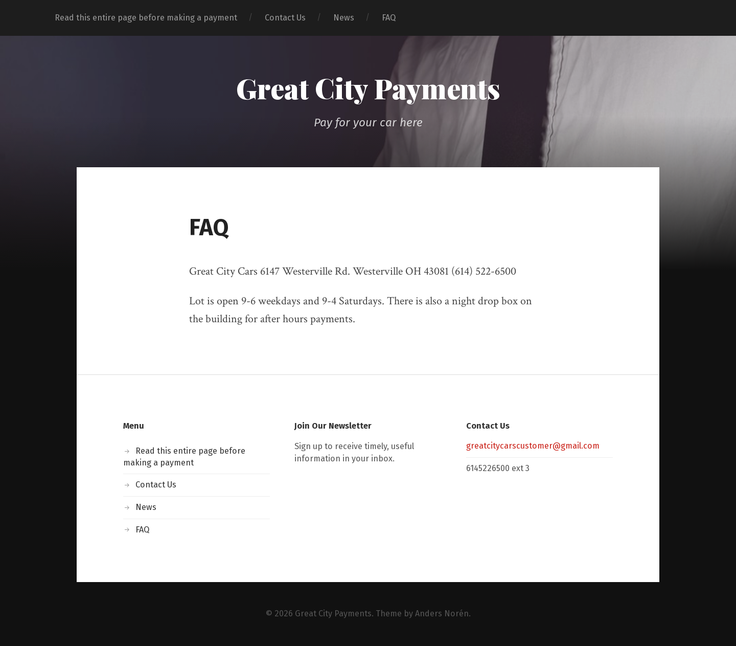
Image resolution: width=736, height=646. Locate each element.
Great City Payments (368, 88)
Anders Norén (442, 613)
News (343, 18)
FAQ (389, 18)
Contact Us (285, 18)
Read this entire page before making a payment (146, 18)
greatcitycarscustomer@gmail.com (533, 446)
